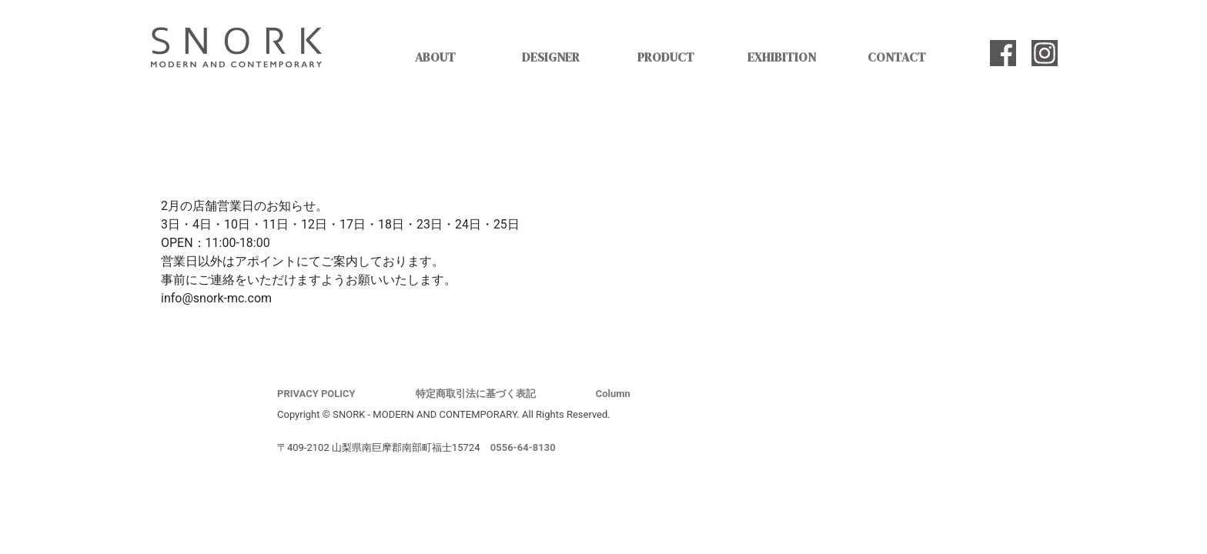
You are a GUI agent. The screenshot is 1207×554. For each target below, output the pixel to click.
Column (613, 393)
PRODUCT (665, 56)
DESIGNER (551, 56)
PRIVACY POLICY (316, 393)
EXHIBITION (781, 56)
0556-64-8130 (523, 447)
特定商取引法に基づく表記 (476, 393)
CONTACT (897, 56)
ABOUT (435, 56)
